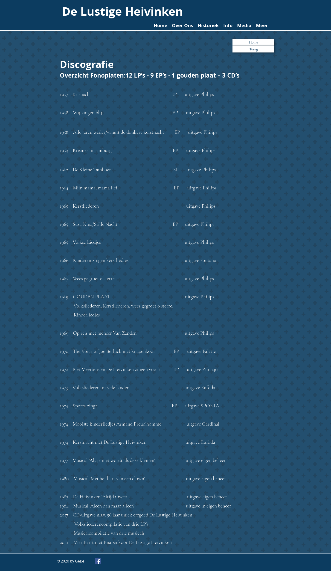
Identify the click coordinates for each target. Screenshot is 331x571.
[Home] (253, 42)
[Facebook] (98, 561)
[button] (253, 49)
